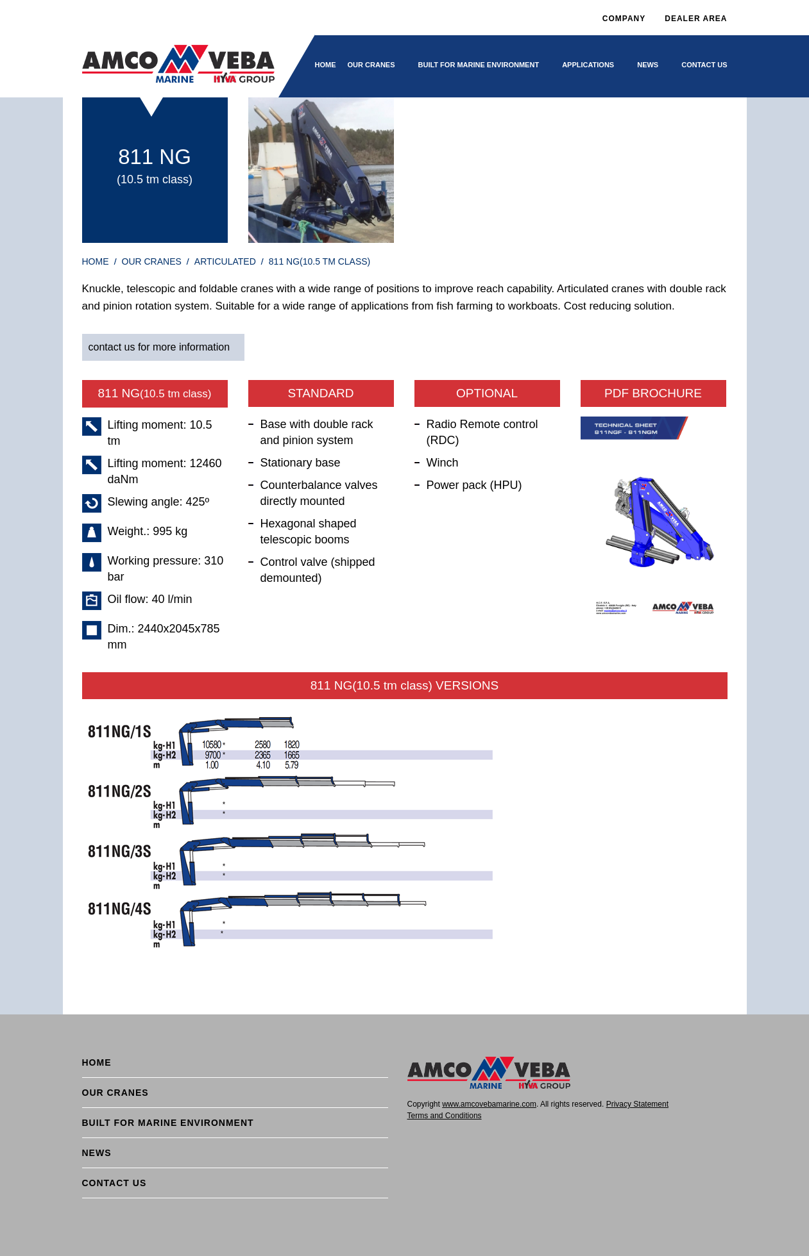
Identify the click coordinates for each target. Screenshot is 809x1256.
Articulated (225, 261)
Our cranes (371, 65)
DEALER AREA (696, 18)
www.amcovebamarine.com (489, 1104)
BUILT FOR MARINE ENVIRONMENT (479, 65)
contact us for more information (159, 347)
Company (623, 18)
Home (325, 65)
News (647, 65)
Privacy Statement (637, 1104)
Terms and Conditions (444, 1115)
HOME (95, 261)
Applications (588, 65)
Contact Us (704, 65)
